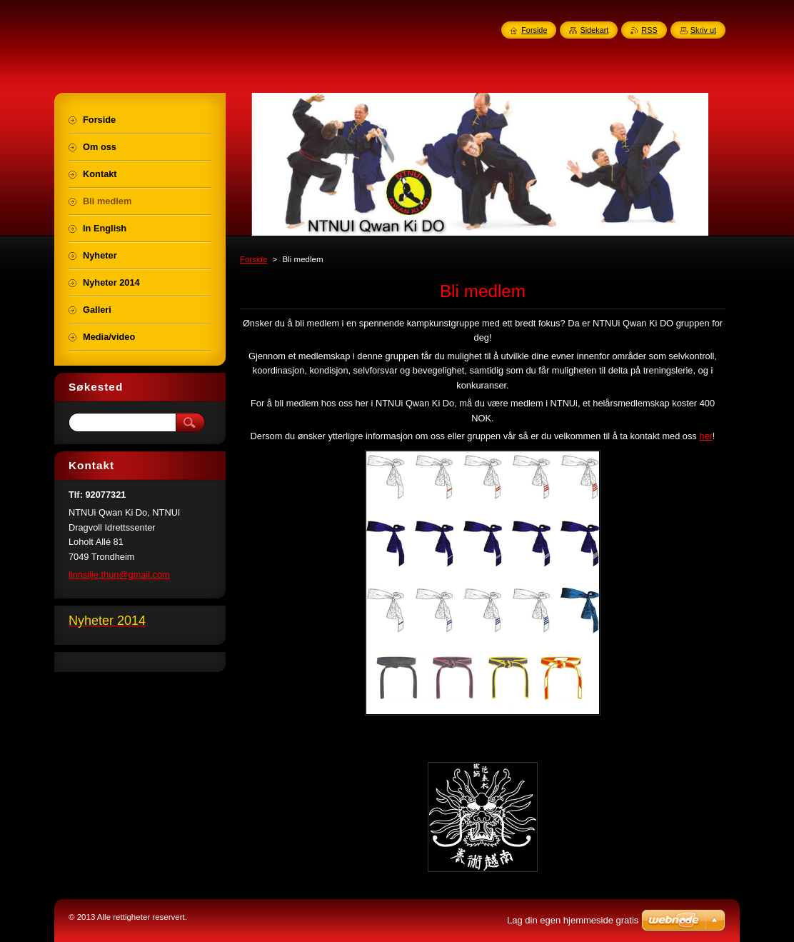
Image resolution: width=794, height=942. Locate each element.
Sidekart (594, 30)
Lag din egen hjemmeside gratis (572, 920)
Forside (253, 259)
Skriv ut (703, 30)
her (706, 436)
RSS (649, 30)
